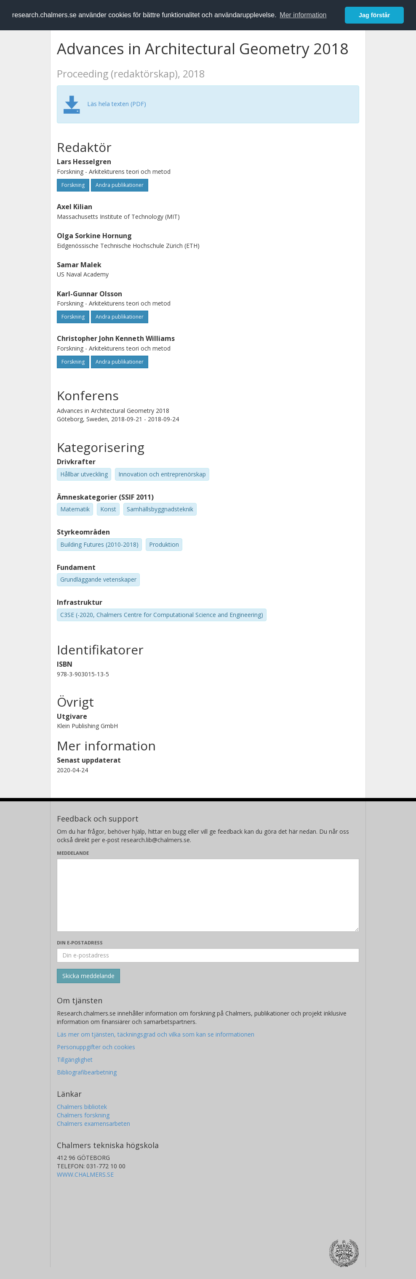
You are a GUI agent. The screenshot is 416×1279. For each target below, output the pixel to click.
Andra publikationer (120, 185)
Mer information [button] (303, 15)
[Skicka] (88, 976)
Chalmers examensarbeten (93, 1123)
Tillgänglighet (75, 1060)
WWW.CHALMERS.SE (85, 1174)
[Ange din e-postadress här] (208, 955)
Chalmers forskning (83, 1115)
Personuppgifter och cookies (96, 1047)
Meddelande (73, 853)
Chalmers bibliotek (82, 1107)
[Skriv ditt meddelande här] (208, 895)
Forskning (73, 185)
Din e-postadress (80, 942)
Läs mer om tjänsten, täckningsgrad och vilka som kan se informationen (155, 1034)
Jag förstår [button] (374, 15)
